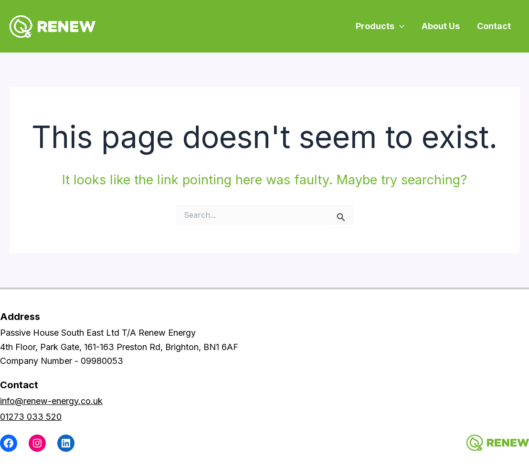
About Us (441, 26)
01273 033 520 (31, 417)
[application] (399, 26)
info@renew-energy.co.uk (51, 401)
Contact (494, 26)
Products (380, 26)
